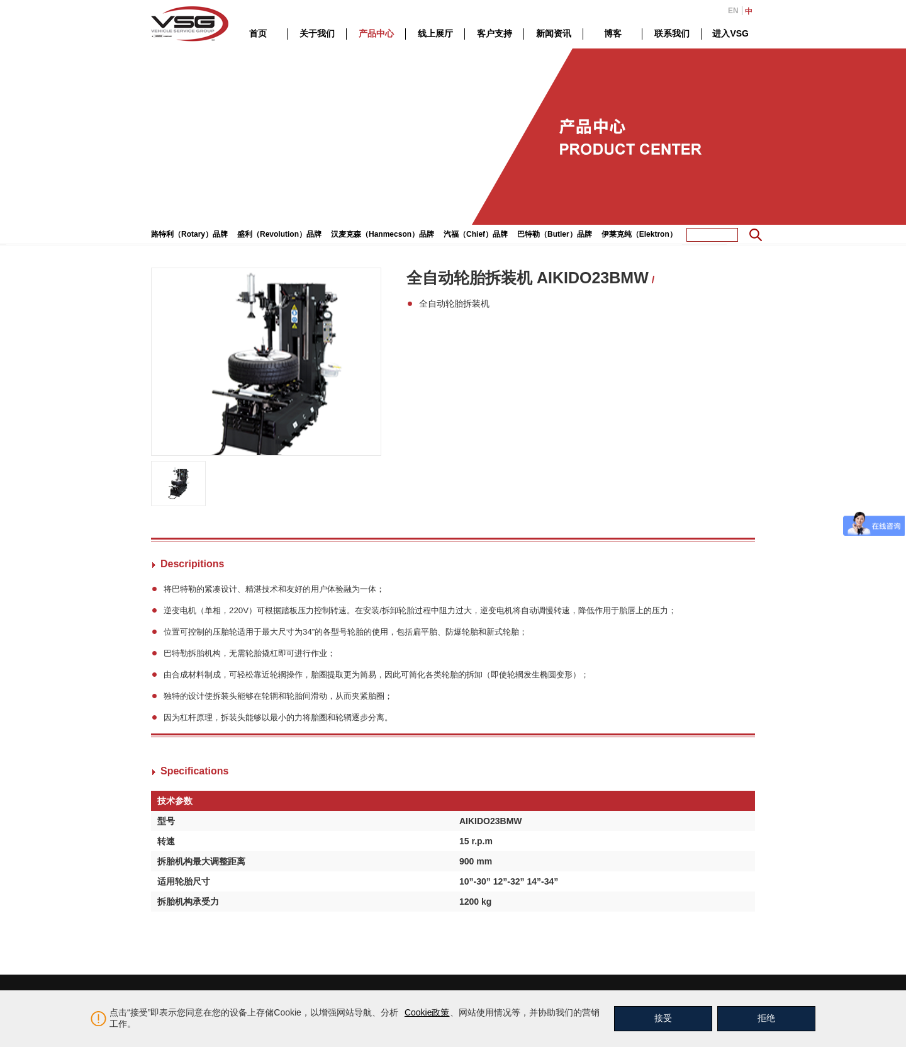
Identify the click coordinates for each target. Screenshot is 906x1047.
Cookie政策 (427, 1012)
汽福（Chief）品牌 (476, 234)
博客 (613, 33)
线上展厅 (435, 33)
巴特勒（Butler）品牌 (554, 234)
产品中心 (376, 33)
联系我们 (672, 33)
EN (733, 10)
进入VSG (730, 33)
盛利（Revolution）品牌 (279, 234)
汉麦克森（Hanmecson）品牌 (382, 234)
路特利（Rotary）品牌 (189, 234)
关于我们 (317, 33)
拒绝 (766, 1018)
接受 (663, 1018)
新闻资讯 (553, 33)
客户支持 (494, 33)
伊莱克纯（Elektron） (639, 234)
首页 (258, 33)
